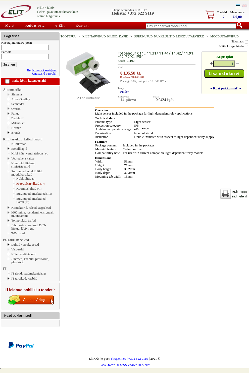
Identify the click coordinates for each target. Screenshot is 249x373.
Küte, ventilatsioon (23, 254)
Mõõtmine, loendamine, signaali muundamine (32, 214)
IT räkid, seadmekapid (28, 273)
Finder (124, 91)
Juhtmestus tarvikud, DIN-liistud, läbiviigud (28, 227)
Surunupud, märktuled (34, 193)
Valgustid (17, 249)
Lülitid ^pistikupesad (25, 244)
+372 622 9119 (138, 358)
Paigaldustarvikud (16, 240)
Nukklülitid (25, 178)
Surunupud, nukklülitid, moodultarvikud (26, 173)
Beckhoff (17, 118)
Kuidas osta (35, 25)
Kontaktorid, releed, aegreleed (31, 207)
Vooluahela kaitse (22, 158)
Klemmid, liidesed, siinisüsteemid (23, 165)
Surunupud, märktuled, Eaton (31, 200)
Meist (10, 25)
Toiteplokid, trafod (23, 220)
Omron (16, 108)
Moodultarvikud (30, 183)
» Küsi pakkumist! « (225, 88)
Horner (16, 127)
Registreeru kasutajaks (42, 70)
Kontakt (82, 25)
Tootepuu (68, 36)
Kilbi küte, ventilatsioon (29, 153)
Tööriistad (18, 233)
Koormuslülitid (28, 188)
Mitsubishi (18, 123)
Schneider (17, 103)
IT (5, 269)
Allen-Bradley (20, 99)
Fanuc (15, 113)
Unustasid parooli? (44, 73)
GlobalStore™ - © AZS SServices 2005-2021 (124, 364)
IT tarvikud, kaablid (24, 278)
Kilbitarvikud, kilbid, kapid (22, 139)
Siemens (16, 94)
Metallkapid (19, 148)
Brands (16, 132)
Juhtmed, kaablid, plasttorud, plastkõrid (30, 260)
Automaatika (12, 90)
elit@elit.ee (118, 358)
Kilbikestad (18, 143)
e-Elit (60, 25)
